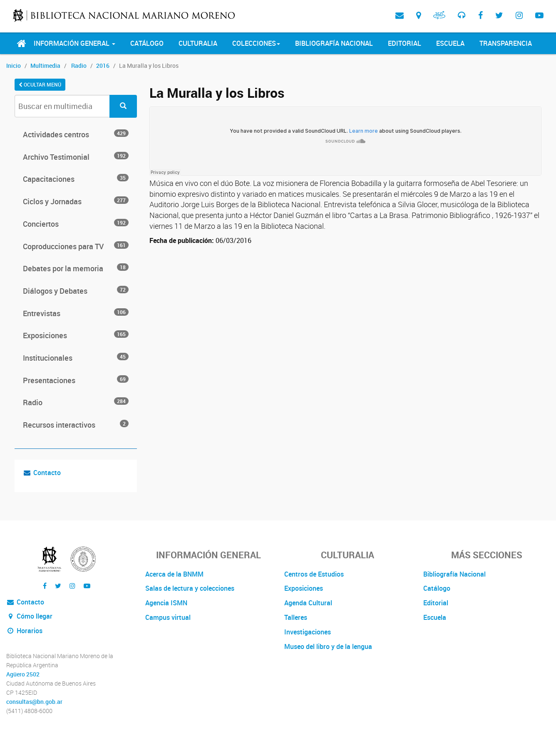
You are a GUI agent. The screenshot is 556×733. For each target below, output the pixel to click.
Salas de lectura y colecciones (189, 588)
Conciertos (76, 224)
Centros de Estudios (314, 574)
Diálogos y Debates (76, 291)
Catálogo (147, 43)
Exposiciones (76, 335)
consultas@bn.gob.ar (34, 702)
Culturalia (198, 43)
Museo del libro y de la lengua (328, 646)
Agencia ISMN (166, 602)
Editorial (404, 43)
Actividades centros (76, 134)
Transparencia (505, 43)
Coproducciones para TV (76, 246)
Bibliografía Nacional (334, 43)
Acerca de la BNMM (174, 574)
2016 (102, 65)
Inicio (13, 65)
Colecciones (256, 43)
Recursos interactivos (76, 425)
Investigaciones (307, 631)
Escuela (450, 43)
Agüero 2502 (23, 674)
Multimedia (45, 65)
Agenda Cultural (308, 602)
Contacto (47, 472)
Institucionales (76, 358)
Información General (74, 43)
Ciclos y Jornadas (76, 201)
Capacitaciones (76, 179)
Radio (79, 65)
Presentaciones (76, 380)
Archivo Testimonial (76, 157)
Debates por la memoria (76, 268)
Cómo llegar (29, 616)
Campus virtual (168, 617)
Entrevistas (76, 313)
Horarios (24, 630)
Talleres (295, 617)
